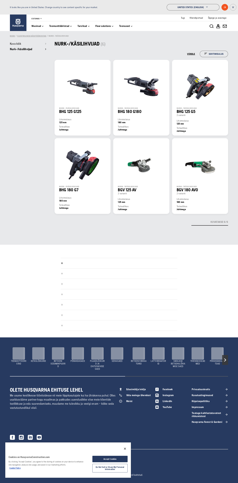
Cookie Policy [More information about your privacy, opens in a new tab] (15, 468)
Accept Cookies (110, 459)
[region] (68, 460)
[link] (18, 23)
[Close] (125, 448)
